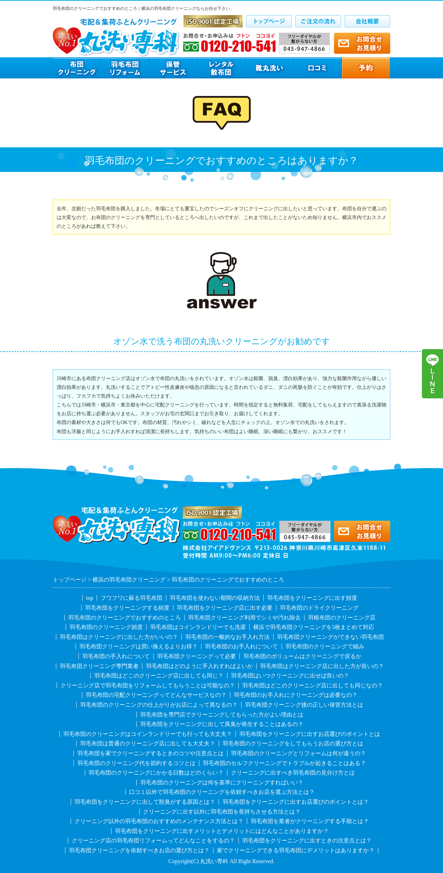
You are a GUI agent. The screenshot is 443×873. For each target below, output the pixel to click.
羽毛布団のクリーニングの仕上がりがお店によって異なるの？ (159, 705)
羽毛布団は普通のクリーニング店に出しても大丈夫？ (147, 743)
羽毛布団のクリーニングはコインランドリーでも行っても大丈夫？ (147, 734)
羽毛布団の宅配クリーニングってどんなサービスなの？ (156, 695)
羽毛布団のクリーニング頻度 (106, 627)
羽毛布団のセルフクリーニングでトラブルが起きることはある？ (284, 763)
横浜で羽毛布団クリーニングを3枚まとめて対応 (313, 627)
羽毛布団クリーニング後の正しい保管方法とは (304, 705)
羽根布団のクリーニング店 (341, 618)
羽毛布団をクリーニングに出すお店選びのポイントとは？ (296, 802)
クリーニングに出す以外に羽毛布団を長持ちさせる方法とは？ (222, 812)
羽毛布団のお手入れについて (241, 646)
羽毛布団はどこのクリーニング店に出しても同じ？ (159, 676)
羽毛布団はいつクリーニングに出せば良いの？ (290, 676)
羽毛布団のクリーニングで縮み (324, 646)
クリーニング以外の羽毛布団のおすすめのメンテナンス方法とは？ (159, 821)
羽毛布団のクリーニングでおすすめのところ (124, 618)
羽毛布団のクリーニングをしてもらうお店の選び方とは (293, 743)
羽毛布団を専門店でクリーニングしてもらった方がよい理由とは (221, 715)
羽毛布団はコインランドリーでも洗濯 (198, 627)
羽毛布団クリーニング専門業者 (99, 666)
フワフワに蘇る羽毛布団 (131, 598)
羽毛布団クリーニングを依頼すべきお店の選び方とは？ (139, 850)
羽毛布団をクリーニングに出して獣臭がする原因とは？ (145, 802)
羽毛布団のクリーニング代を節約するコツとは (136, 763)
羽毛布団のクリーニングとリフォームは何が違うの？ (298, 753)
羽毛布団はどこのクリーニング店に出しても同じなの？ (312, 685)
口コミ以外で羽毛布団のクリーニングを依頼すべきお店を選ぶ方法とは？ (222, 792)
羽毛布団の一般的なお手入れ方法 (227, 637)
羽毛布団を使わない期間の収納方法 (215, 598)
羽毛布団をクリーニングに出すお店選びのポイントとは (309, 734)
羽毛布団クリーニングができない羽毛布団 (330, 637)
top (89, 598)
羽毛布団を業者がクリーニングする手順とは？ (310, 821)
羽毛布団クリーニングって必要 (196, 656)
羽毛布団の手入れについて (116, 656)
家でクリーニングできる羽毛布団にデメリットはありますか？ (295, 850)
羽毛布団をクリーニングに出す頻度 (312, 598)
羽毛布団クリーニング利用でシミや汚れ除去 (244, 618)
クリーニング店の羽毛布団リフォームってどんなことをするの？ (153, 840)
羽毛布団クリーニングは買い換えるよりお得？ (138, 646)
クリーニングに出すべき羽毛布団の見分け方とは (293, 773)
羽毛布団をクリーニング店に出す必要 (224, 608)
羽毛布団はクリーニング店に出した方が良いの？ (322, 666)
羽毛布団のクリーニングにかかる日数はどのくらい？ (156, 773)
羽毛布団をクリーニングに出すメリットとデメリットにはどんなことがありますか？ (222, 831)
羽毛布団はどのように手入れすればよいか (199, 666)
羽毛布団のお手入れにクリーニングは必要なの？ (296, 695)
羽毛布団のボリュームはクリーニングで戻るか (302, 656)
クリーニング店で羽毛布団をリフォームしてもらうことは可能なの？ (147, 685)
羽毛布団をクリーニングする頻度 (127, 608)
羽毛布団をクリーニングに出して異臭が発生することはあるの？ (221, 724)
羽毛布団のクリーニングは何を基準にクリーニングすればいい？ (221, 782)
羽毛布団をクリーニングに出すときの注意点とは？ (307, 840)
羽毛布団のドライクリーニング (319, 608)
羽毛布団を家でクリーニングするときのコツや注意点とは (150, 753)
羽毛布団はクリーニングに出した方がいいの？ (119, 637)
